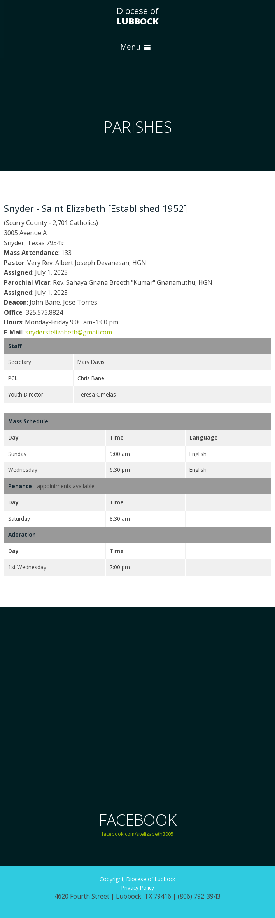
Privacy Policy (137, 887)
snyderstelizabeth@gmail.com (68, 332)
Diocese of (137, 16)
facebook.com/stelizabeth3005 (137, 833)
